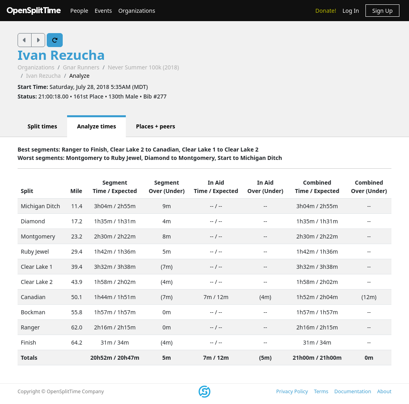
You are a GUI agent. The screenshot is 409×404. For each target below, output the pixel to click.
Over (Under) (167, 191)
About (384, 391)
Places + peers (155, 126)
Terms (321, 391)
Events (103, 10)
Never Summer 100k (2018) (143, 67)
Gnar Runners (81, 67)
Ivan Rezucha (61, 55)
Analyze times (96, 126)
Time (99, 191)
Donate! (326, 10)
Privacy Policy (292, 391)
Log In (350, 10)
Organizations (136, 10)
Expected (124, 191)
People (79, 10)
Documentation (352, 391)
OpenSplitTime (33, 10)
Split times (42, 126)
